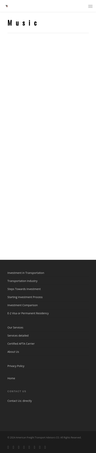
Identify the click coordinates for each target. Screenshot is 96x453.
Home (11, 378)
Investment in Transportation (26, 273)
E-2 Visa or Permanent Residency (28, 313)
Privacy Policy (16, 366)
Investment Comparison (23, 305)
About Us (13, 352)
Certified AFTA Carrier (21, 343)
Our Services (15, 327)
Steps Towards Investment (24, 289)
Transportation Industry (22, 281)
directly (27, 401)
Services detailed (18, 335)
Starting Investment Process (25, 297)
